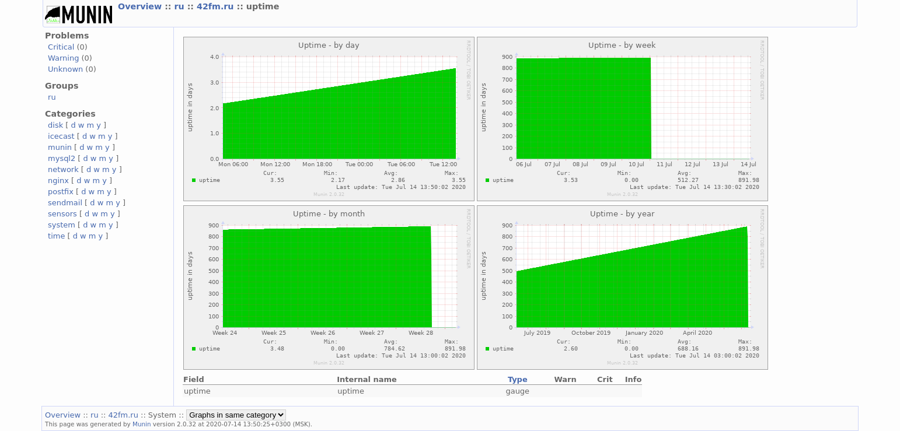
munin (60, 147)
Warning (63, 58)
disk (55, 125)
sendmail (65, 202)
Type (518, 379)
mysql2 (61, 158)
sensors (62, 213)
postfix (61, 191)
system (61, 224)
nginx (58, 180)
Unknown (65, 69)
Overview (141, 6)
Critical (61, 47)
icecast (61, 136)
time (56, 236)
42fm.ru (216, 6)
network (63, 169)
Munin (141, 424)
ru (181, 6)
